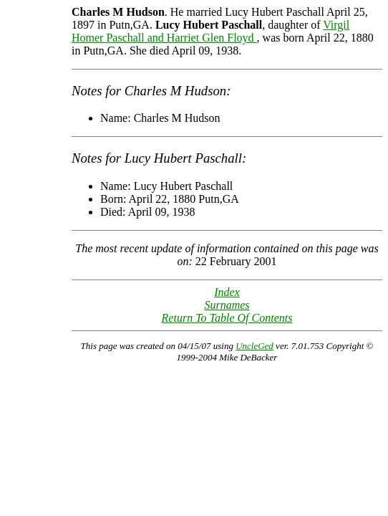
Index (227, 292)
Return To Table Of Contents (227, 318)
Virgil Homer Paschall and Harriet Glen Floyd (210, 31)
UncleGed (254, 345)
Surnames (226, 305)
